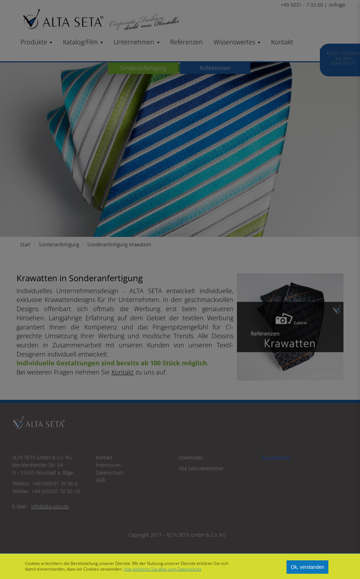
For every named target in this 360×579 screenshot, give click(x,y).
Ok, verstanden (307, 567)
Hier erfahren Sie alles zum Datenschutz (162, 569)
